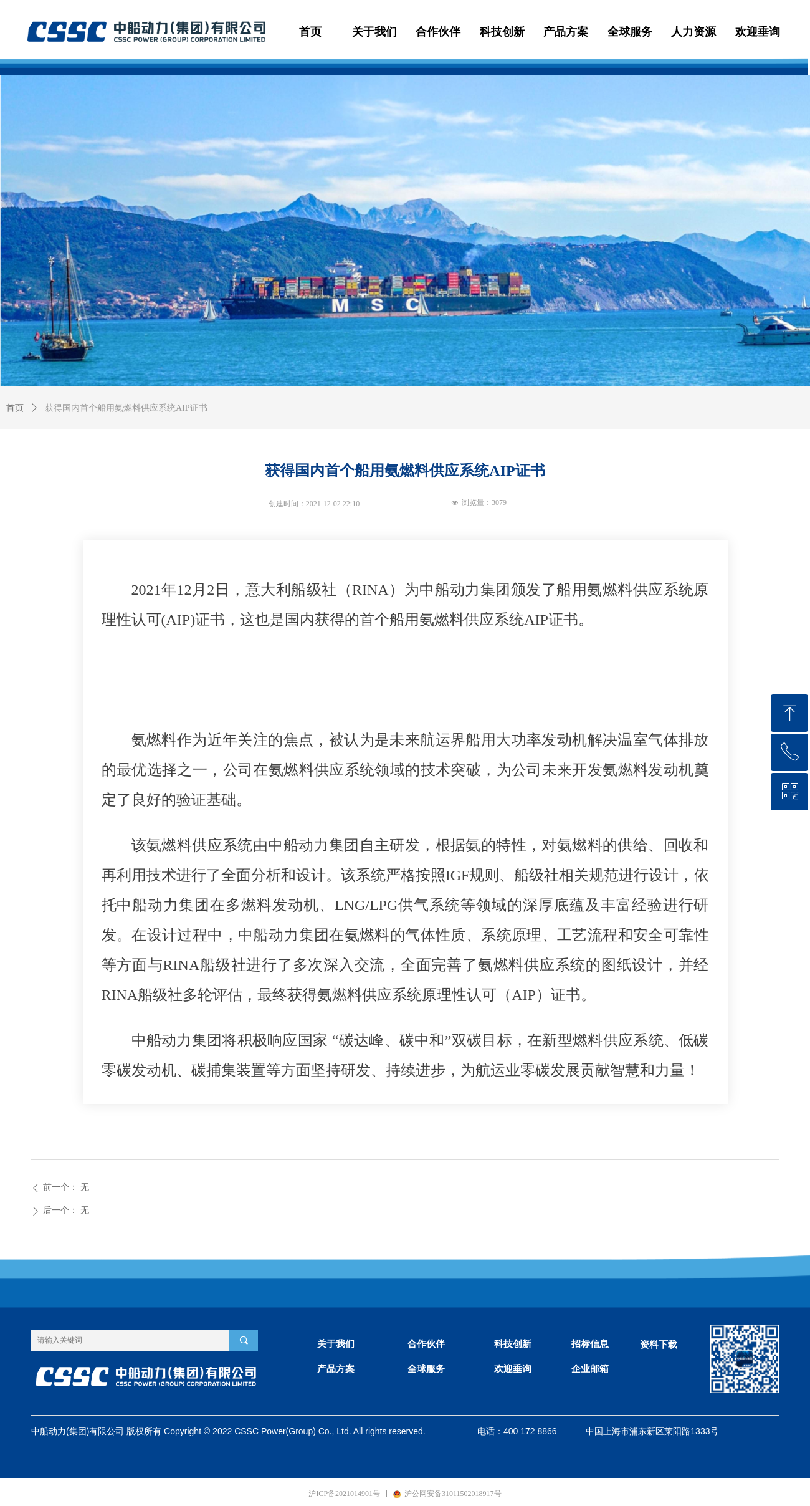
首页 (15, 408)
